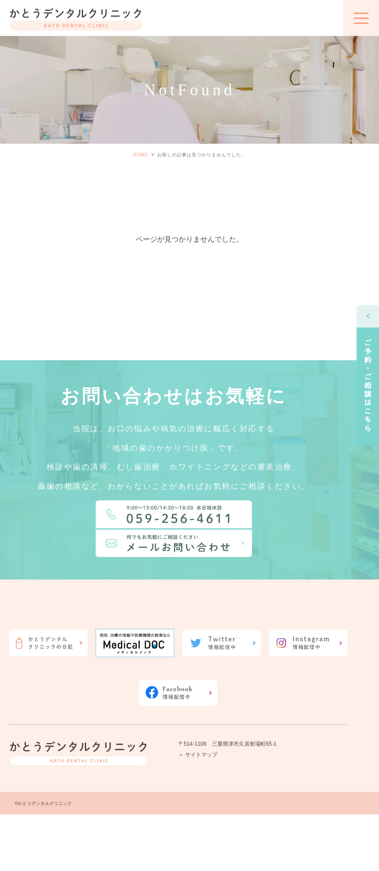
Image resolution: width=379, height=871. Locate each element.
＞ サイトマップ (197, 755)
